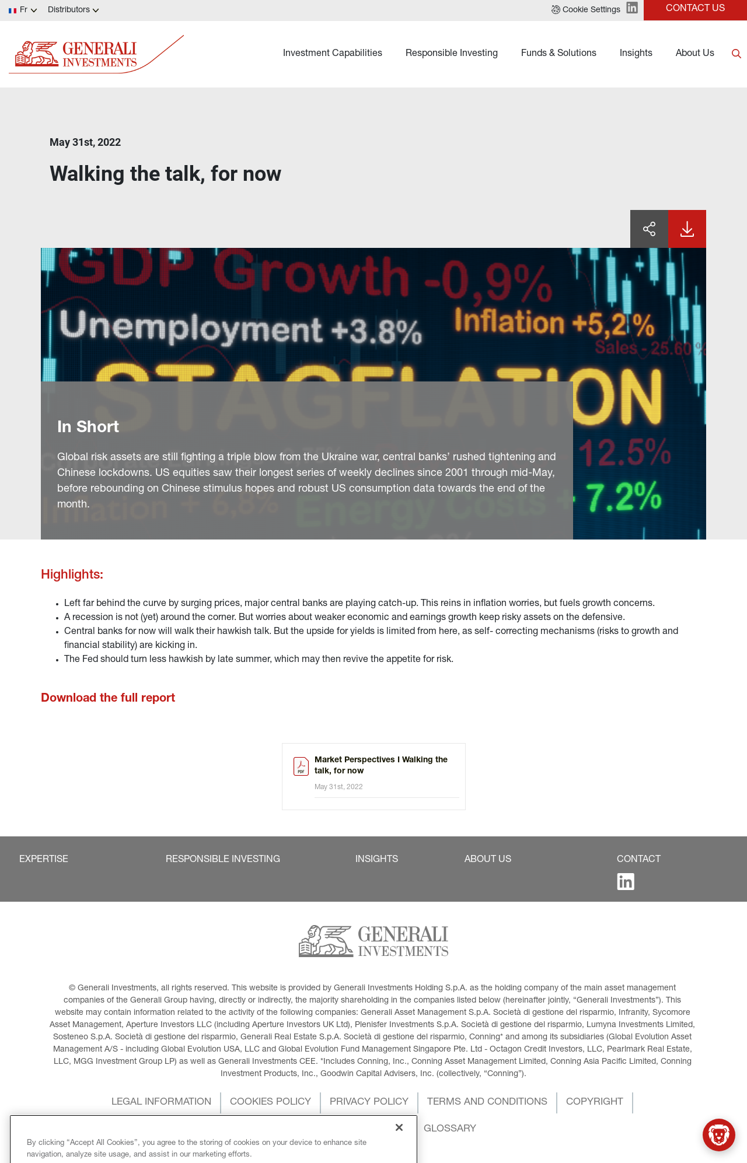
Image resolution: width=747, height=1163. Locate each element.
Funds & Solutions (558, 54)
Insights (636, 54)
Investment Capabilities (332, 54)
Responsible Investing (452, 54)
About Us (695, 54)
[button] (586, 10)
